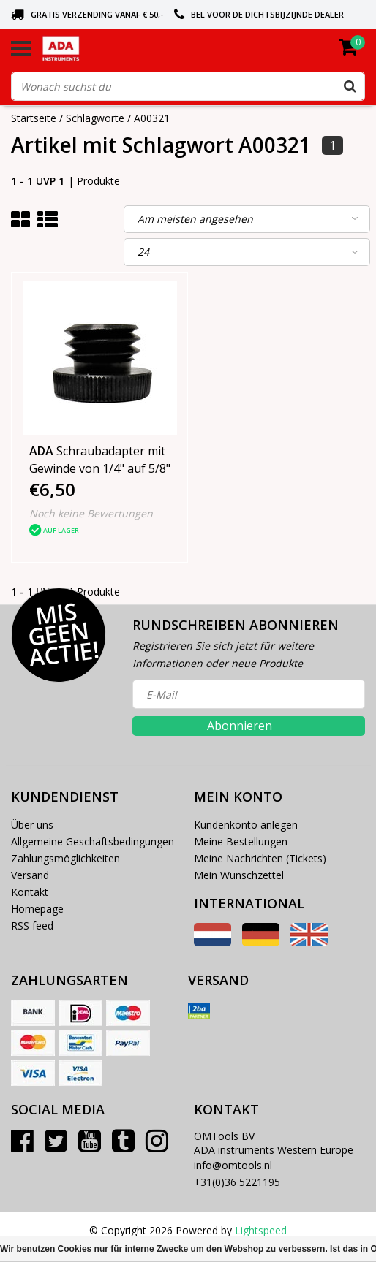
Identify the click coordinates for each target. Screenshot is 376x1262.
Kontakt (29, 892)
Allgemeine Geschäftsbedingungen (92, 841)
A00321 (152, 118)
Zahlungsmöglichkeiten (65, 858)
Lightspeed (261, 1230)
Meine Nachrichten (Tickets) (260, 858)
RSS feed (32, 925)
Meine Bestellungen (240, 841)
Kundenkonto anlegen (246, 825)
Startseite (33, 118)
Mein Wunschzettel (239, 875)
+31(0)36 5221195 (237, 1182)
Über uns (32, 825)
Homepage (37, 909)
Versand (30, 875)
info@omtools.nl (233, 1165)
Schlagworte (95, 118)
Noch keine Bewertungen (91, 513)
